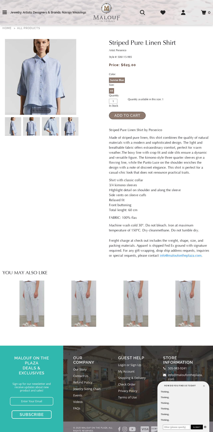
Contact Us (80, 376)
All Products (28, 28)
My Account (126, 371)
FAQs (76, 408)
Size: (111, 84)
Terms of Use (127, 397)
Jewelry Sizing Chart (87, 389)
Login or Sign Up (129, 365)
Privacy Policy (127, 391)
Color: (112, 74)
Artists (27, 12)
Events (77, 395)
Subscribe (32, 414)
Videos (78, 402)
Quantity (114, 95)
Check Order (126, 384)
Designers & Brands (47, 12)
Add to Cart (127, 115)
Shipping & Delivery (132, 378)
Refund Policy (82, 382)
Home (6, 28)
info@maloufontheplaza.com (181, 255)
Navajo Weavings (74, 12)
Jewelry (16, 12)
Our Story (80, 369)
